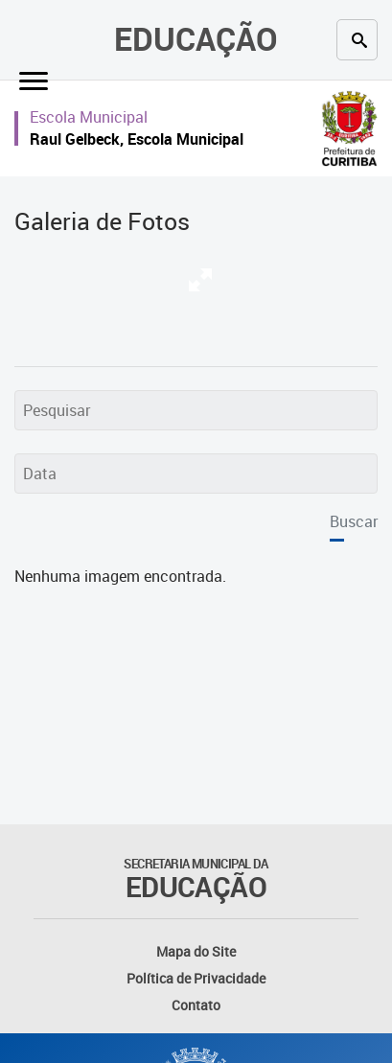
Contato (196, 1005)
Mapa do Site (196, 951)
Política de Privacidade (196, 978)
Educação (196, 38)
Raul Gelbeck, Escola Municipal (136, 139)
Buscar (354, 521)
